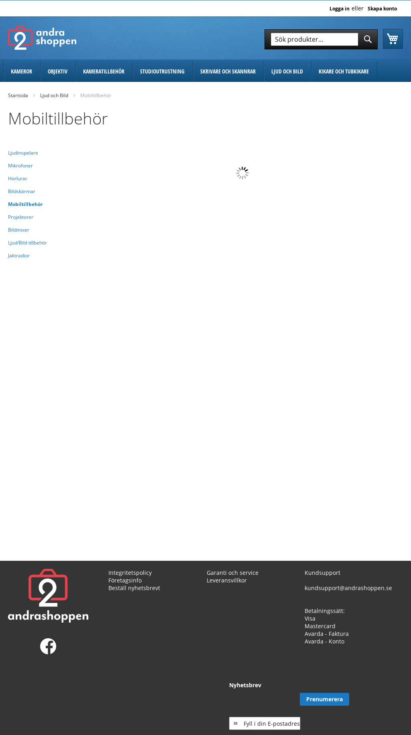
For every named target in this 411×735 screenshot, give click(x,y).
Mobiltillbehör (25, 204)
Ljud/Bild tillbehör (27, 242)
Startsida (18, 95)
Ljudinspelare (23, 152)
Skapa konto (382, 9)
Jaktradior (19, 255)
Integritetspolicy (130, 572)
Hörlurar (17, 178)
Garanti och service (232, 572)
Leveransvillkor (227, 580)
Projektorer (20, 217)
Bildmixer (18, 229)
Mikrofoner (20, 165)
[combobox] (321, 39)
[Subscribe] (378, 699)
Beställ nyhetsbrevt (134, 588)
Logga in (340, 9)
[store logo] (42, 38)
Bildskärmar (21, 191)
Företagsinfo (125, 580)
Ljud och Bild (54, 95)
